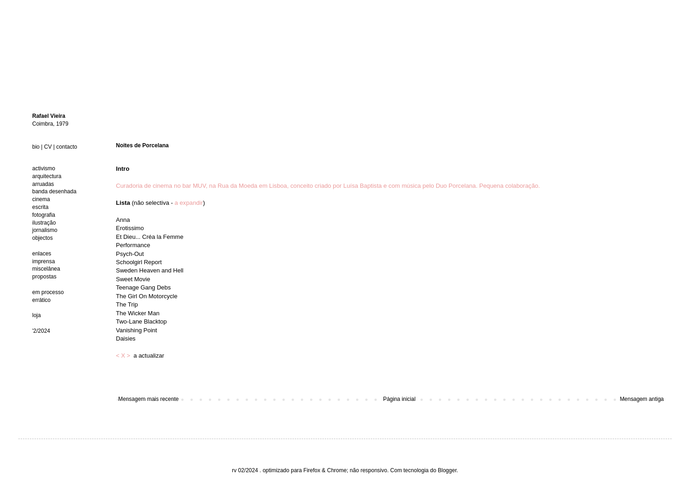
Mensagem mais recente (148, 399)
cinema (41, 199)
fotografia (43, 215)
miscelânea (46, 269)
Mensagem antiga (642, 399)
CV (48, 147)
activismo (43, 168)
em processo (48, 292)
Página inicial (399, 399)
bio (36, 147)
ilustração (44, 223)
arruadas (43, 184)
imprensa (43, 261)
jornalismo (45, 230)
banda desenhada (54, 191)
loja (36, 315)
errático (41, 300)
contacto (66, 147)
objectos (42, 238)
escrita (40, 207)
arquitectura (46, 176)
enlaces (41, 253)
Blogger (447, 470)
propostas (44, 276)
